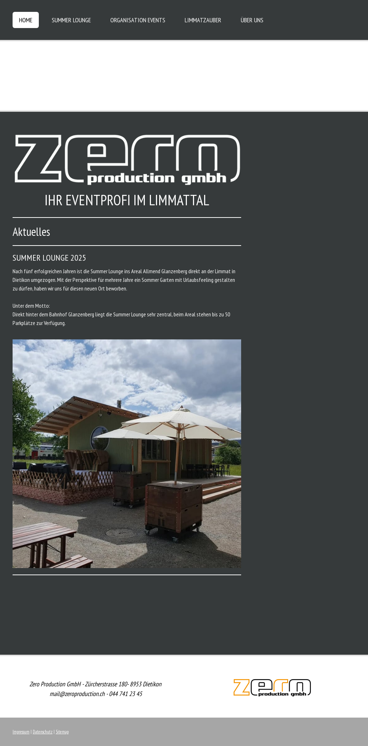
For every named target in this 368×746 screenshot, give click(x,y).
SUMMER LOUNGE (71, 20)
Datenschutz (42, 732)
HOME (25, 20)
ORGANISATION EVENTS (137, 20)
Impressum (21, 732)
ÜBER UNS (252, 20)
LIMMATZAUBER (203, 20)
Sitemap (62, 732)
